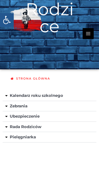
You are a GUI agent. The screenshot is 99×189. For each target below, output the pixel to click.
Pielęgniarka (23, 137)
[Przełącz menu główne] (88, 33)
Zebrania (18, 106)
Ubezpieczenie (25, 116)
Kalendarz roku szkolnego (36, 95)
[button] (7, 20)
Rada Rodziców (25, 126)
